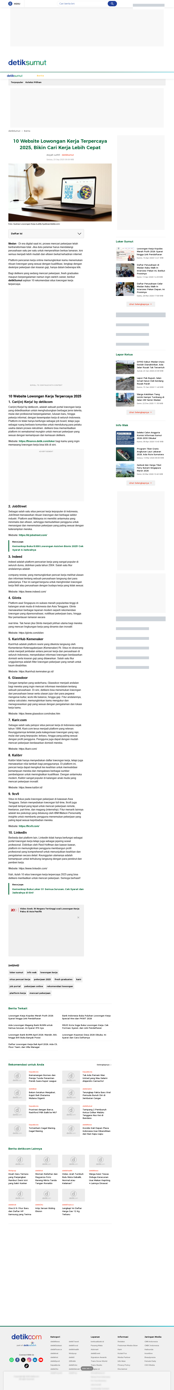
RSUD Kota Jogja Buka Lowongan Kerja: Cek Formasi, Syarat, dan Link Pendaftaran (85, 1026)
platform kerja (18, 992)
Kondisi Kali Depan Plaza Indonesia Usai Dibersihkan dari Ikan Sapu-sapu (96, 1130)
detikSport (55, 1361)
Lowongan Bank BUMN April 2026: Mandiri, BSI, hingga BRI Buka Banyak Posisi (32, 1036)
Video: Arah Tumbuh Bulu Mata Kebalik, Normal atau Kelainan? (73, 1178)
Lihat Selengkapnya (140, 304)
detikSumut (14, 130)
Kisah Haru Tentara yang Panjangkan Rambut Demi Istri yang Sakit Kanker (18, 1178)
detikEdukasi (56, 1345)
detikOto (54, 1369)
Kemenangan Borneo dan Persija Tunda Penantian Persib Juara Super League (42, 1078)
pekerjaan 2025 (42, 979)
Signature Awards (99, 1357)
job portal (15, 986)
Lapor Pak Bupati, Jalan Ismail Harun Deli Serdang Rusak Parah (150, 380)
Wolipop (73, 1353)
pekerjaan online (33, 986)
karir (78, 979)
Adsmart (94, 1349)
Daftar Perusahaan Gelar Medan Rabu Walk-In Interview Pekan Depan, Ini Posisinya (151, 287)
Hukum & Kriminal (58, 75)
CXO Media (150, 1365)
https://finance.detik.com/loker (37, 441)
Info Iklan (122, 1361)
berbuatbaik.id (97, 1341)
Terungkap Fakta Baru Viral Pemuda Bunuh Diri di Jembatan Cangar (97, 1095)
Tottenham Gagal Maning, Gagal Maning (42, 1129)
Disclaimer (122, 1369)
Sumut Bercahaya (119, 75)
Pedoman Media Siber (128, 1345)
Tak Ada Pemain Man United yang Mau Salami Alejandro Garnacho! (95, 1078)
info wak (32, 972)
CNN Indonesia (151, 1341)
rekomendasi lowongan (60, 986)
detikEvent (95, 1353)
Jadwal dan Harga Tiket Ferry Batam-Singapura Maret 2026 (149, 467)
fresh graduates (63, 979)
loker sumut (16, 972)
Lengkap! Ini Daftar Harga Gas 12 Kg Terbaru (72, 1211)
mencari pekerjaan (40, 992)
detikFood (73, 1345)
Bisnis (103, 75)
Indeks (150, 75)
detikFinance (56, 1349)
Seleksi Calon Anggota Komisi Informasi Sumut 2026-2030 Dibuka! (149, 435)
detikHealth (74, 1349)
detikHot (54, 1357)
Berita (28, 75)
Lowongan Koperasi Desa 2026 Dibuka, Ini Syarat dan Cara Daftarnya (84, 1036)
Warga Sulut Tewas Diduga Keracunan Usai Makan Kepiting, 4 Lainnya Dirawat (100, 1178)
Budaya (74, 75)
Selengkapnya (104, 1064)
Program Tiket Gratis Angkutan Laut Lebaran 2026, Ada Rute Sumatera (150, 451)
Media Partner (124, 1357)
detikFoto (73, 1365)
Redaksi (121, 1341)
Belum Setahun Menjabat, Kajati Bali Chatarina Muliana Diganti (42, 1095)
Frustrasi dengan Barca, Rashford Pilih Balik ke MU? (43, 1110)
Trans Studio (96, 1365)
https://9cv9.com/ (29, 826)
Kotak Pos (122, 1353)
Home (19, 75)
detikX (72, 1357)
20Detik (72, 1361)
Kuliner (94, 75)
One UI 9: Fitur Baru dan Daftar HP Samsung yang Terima (19, 1211)
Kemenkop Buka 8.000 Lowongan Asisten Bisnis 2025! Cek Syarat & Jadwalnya (47, 548)
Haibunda (149, 1349)
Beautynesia (150, 1357)
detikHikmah (74, 1369)
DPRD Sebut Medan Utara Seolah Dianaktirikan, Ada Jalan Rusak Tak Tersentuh (151, 364)
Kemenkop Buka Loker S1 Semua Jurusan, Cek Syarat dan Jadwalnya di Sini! (48, 890)
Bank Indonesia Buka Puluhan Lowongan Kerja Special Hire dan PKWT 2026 (86, 1016)
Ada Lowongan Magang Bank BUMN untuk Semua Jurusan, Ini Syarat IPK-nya (30, 1026)
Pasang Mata (97, 1345)
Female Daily (150, 1361)
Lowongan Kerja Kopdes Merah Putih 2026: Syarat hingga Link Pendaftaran (31, 1016)
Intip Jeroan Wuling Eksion (45, 1209)
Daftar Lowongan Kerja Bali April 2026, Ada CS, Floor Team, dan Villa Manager (32, 1045)
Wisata (84, 75)
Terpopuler (17, 82)
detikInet (54, 1353)
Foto (133, 75)
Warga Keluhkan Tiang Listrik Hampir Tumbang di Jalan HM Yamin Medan (150, 397)
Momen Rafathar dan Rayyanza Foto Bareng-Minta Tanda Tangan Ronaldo (46, 1178)
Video (141, 75)
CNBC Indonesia (152, 1345)
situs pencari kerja (20, 979)
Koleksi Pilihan (33, 82)
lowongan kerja (48, 972)
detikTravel (74, 1341)
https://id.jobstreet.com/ (33, 535)
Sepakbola (40, 75)
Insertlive (148, 1353)
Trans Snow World (99, 1361)
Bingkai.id (95, 1369)
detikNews (55, 1341)
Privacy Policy (124, 1365)
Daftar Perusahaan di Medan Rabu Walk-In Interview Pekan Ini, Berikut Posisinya (151, 268)
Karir (120, 1349)
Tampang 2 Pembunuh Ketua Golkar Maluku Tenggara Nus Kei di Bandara (94, 1113)
